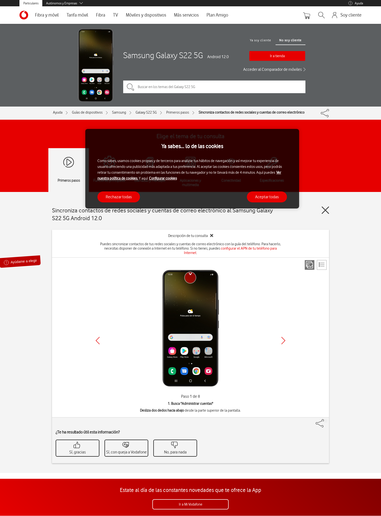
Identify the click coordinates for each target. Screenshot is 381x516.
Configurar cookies (163, 178)
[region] (192, 168)
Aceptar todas (267, 196)
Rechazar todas (119, 196)
